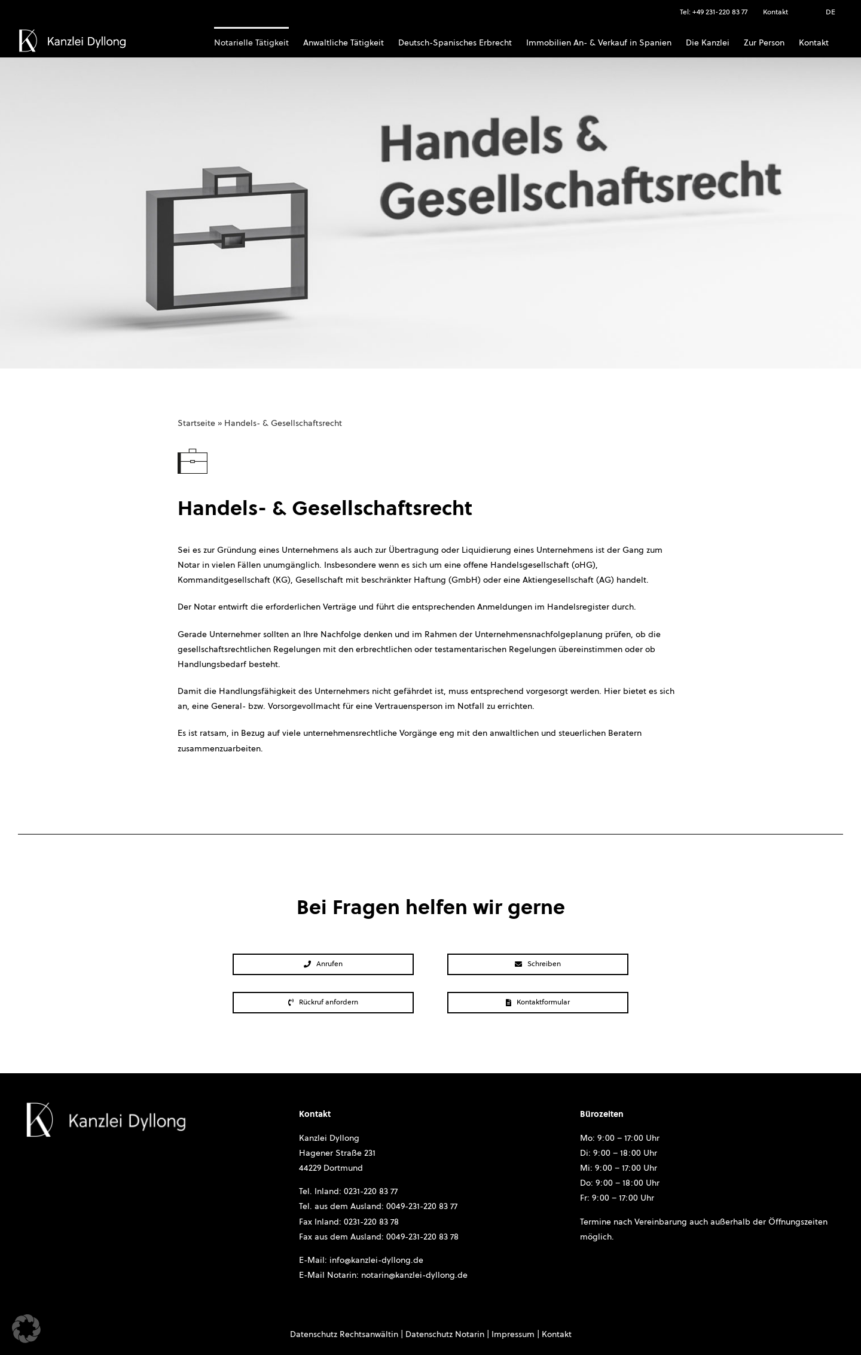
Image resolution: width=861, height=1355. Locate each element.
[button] (26, 1328)
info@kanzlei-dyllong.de (376, 1260)
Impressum (513, 1334)
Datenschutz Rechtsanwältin (344, 1334)
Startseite (196, 423)
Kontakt (557, 1334)
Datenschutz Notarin (444, 1334)
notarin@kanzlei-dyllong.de (414, 1275)
